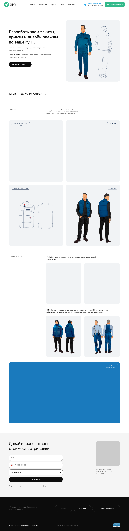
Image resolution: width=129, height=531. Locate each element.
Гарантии (54, 5)
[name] (36, 458)
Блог (62, 5)
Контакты (71, 5)
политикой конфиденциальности (44, 486)
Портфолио (43, 4)
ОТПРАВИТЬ (36, 479)
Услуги (32, 4)
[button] (115, 4)
